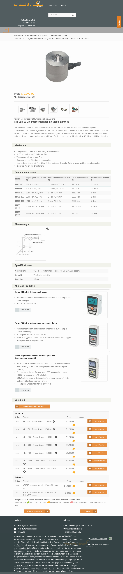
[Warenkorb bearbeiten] (37, 513)
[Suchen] (73, 15)
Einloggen (53, 6)
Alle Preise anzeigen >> (25, 96)
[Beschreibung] (54, 423)
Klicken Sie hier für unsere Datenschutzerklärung (53, 571)
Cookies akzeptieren (101, 538)
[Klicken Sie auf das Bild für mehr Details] (23, 311)
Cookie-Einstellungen (99, 544)
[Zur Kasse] (88, 513)
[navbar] (6, 30)
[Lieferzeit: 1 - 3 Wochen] (73, 427)
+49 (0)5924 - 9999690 (25, 23)
